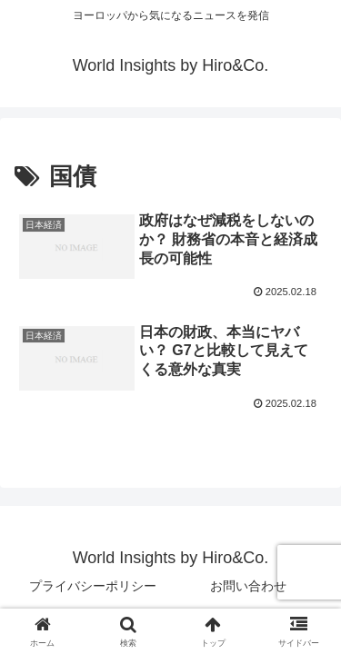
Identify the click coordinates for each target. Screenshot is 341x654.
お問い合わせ (248, 586)
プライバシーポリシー (92, 586)
